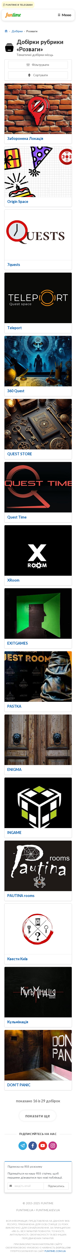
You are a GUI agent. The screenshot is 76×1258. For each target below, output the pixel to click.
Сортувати (38, 75)
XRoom (13, 580)
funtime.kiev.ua (48, 1210)
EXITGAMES (17, 643)
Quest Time (17, 517)
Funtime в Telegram (19, 4)
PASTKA (14, 706)
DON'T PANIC (18, 1085)
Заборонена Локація (25, 138)
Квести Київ (17, 959)
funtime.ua (25, 1210)
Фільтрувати (37, 64)
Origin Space (17, 201)
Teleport (14, 328)
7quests (13, 264)
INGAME (14, 832)
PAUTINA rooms (20, 895)
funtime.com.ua (55, 1251)
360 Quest (15, 391)
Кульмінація (17, 1022)
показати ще (37, 1115)
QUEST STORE (19, 454)
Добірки (17, 31)
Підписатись (56, 1186)
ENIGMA (14, 769)
